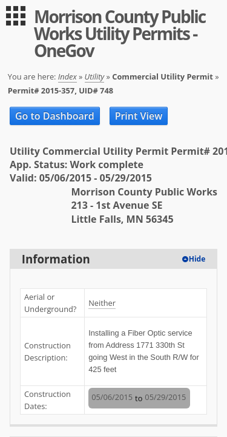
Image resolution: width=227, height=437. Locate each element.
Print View (139, 116)
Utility (95, 76)
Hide (197, 259)
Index (67, 76)
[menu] (15, 16)
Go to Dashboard (54, 116)
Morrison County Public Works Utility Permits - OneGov (119, 33)
